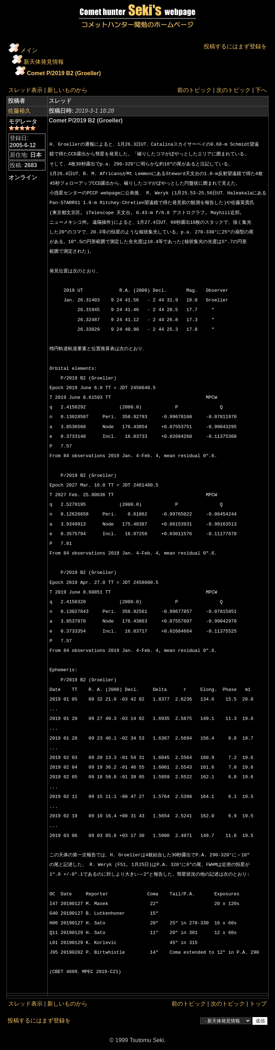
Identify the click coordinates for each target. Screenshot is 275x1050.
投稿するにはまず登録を (235, 46)
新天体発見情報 (44, 62)
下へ (261, 90)
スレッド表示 (25, 90)
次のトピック (233, 90)
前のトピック (194, 90)
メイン (29, 50)
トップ (258, 1004)
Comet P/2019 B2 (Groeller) (64, 73)
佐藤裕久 (19, 111)
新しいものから (67, 90)
